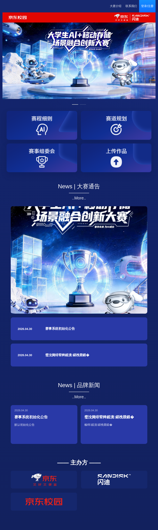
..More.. (79, 198)
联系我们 (131, 6)
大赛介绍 (115, 6)
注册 (150, 6)
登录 (144, 6)
